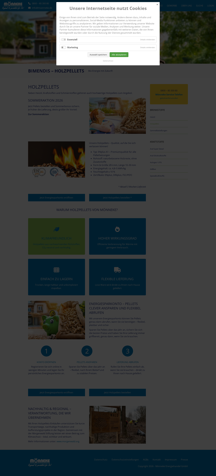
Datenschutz (108, 61)
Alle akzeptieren (119, 54)
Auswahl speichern (98, 54)
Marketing (72, 47)
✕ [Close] (157, 5)
